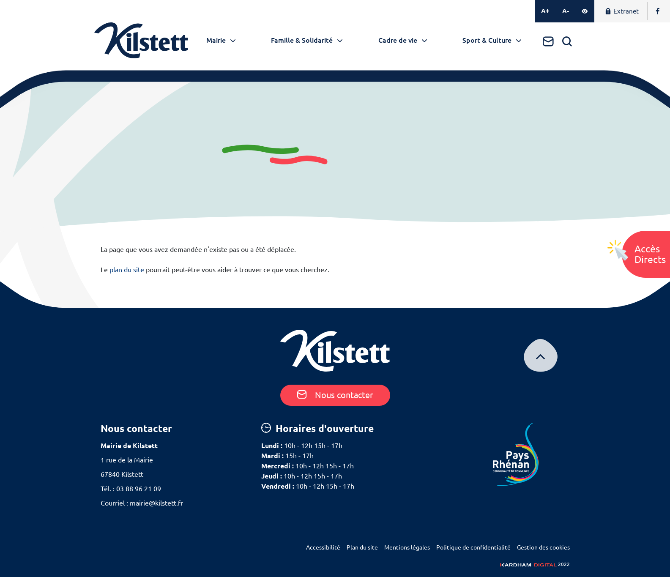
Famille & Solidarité (302, 40)
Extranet (622, 11)
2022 (535, 564)
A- (565, 10)
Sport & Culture (486, 40)
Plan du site (362, 547)
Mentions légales (407, 547)
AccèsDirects (650, 254)
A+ (545, 10)
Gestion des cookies (543, 547)
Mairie (216, 40)
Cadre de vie (397, 40)
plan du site (126, 269)
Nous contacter (335, 395)
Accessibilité (323, 547)
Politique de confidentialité (473, 547)
